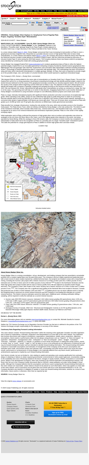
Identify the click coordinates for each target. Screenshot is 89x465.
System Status (82, 11)
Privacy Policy (78, 441)
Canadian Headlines (31, 413)
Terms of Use (70, 441)
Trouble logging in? (53, 28)
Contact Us (62, 11)
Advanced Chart (30, 406)
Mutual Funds (57, 19)
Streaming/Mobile (26, 11)
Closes (48, 25)
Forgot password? (53, 27)
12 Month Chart (30, 404)
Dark (17, 11)
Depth (56, 23)
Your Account (71, 11)
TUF (78, 37)
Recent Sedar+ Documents (73, 45)
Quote (40, 23)
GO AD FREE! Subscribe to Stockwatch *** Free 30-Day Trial (58, 405)
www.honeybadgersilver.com (41, 319)
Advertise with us (20, 422)
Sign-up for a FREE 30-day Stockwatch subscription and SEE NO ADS (52, 13)
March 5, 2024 (22, 52)
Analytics (46, 19)
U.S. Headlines (30, 415)
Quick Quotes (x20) (13, 408)
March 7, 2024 (41, 55)
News (20, 19)
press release (16, 381)
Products (49, 11)
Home (43, 11)
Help (55, 11)
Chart (40, 25)
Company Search (12, 406)
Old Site (36, 11)
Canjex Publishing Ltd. (11, 441)
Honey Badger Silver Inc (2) (74, 35)
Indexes (28, 19)
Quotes (5, 19)
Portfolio (37, 19)
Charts (13, 19)
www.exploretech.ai (35, 64)
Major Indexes (11, 411)
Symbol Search (11, 404)
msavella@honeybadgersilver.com (19, 321)
